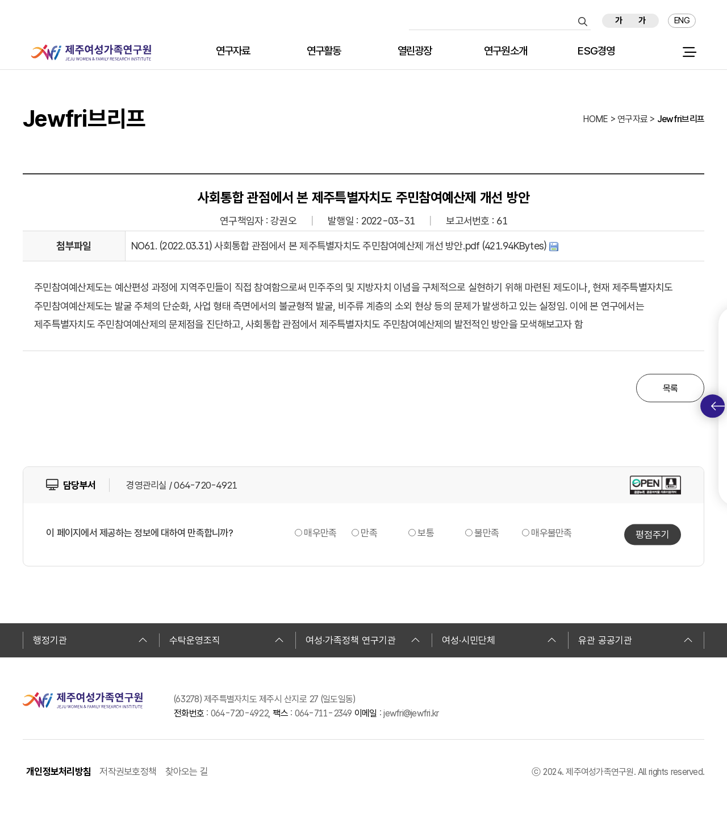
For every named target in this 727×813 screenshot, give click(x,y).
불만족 (486, 533)
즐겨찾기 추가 (711, 21)
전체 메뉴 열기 (689, 52)
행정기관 (90, 640)
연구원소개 (505, 51)
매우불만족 (551, 533)
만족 (369, 533)
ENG (682, 20)
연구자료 (233, 51)
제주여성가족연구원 (91, 52)
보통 (425, 533)
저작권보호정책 (127, 771)
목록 (670, 388)
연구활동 (324, 51)
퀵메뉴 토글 (718, 406)
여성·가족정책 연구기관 (363, 640)
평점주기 (653, 534)
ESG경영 (596, 51)
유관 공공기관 (635, 640)
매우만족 (320, 533)
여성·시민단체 (499, 640)
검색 (582, 21)
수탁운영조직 (226, 640)
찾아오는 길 (186, 771)
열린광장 (415, 51)
